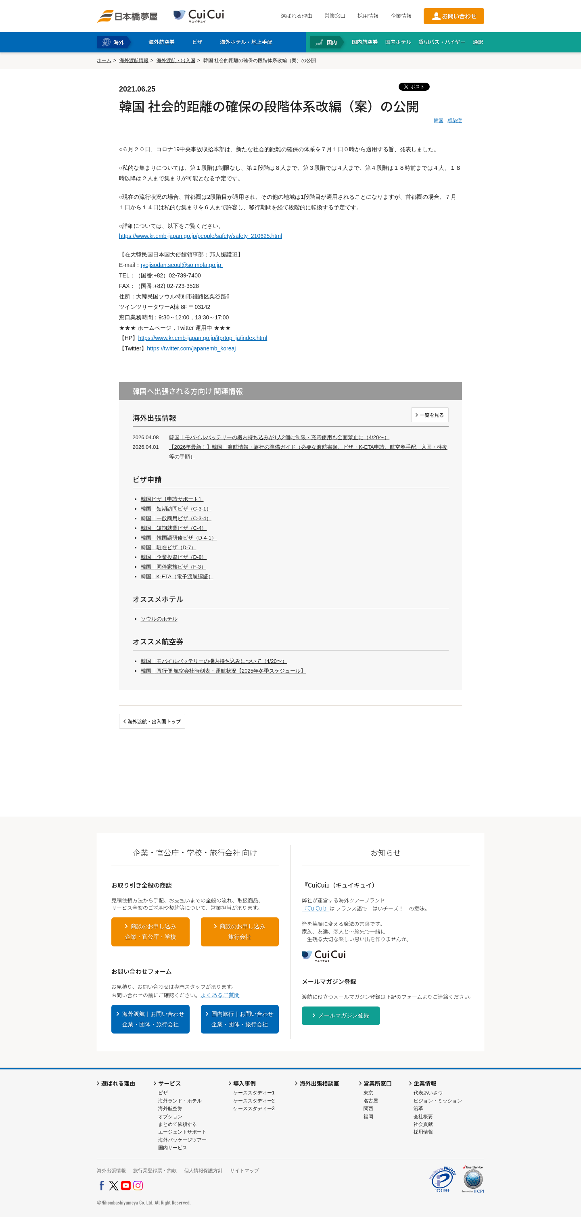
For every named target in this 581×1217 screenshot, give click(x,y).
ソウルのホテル (159, 619)
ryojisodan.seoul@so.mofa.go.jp (182, 265)
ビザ (163, 1093)
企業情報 (401, 15)
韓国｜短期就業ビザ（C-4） (174, 528)
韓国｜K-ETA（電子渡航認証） (177, 576)
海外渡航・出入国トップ (154, 721)
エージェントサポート (182, 1132)
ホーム (104, 60)
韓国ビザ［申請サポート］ (172, 499)
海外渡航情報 (133, 60)
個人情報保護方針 (203, 1170)
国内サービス (172, 1147)
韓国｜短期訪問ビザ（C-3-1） (176, 509)
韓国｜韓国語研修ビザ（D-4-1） (179, 538)
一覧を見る (432, 414)
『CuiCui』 (315, 908)
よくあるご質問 (220, 995)
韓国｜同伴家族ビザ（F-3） (174, 567)
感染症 (454, 120)
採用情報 (367, 15)
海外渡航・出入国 (176, 60)
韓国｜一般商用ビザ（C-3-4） (176, 518)
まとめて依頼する (177, 1124)
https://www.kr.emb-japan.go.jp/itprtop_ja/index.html (202, 338)
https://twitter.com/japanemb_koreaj (191, 348)
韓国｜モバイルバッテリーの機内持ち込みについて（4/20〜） (214, 661)
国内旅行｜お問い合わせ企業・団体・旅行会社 (242, 1019)
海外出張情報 (111, 1170)
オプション (170, 1116)
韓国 (438, 120)
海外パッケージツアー (182, 1140)
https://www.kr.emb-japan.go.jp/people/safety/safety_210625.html (200, 236)
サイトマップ (244, 1170)
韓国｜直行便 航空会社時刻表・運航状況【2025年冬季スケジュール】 (223, 671)
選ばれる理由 (296, 15)
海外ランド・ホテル (180, 1101)
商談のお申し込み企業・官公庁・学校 (150, 931)
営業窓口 (334, 15)
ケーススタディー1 (254, 1093)
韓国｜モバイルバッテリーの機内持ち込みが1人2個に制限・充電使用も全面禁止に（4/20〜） (279, 437)
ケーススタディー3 (254, 1108)
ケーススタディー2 (254, 1101)
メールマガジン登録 (343, 1015)
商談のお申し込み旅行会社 (242, 931)
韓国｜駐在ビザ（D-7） (168, 547)
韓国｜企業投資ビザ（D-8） (174, 557)
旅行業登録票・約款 (155, 1170)
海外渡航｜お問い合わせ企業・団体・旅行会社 (153, 1019)
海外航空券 (170, 1108)
